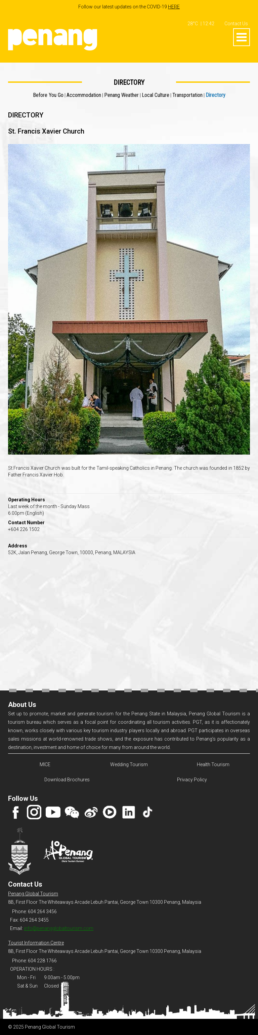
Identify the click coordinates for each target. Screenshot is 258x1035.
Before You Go (48, 95)
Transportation (187, 95)
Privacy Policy (192, 779)
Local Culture (155, 95)
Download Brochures (66, 779)
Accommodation (84, 95)
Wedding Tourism (129, 764)
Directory (215, 95)
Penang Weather (121, 95)
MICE (45, 764)
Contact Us (236, 23)
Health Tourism (213, 764)
